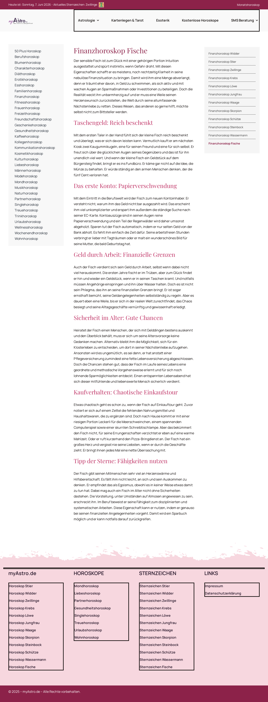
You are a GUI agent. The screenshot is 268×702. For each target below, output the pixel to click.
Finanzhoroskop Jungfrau (225, 94)
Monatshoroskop (248, 5)
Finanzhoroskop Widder (224, 53)
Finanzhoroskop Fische (224, 143)
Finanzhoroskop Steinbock (226, 127)
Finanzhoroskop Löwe (223, 86)
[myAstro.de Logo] (21, 18)
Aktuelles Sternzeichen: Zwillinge (78, 4)
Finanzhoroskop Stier (222, 62)
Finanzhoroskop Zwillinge (225, 70)
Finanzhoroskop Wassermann (228, 135)
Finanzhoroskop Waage (224, 102)
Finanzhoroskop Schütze (225, 119)
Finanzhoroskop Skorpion (225, 111)
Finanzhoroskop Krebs (223, 78)
